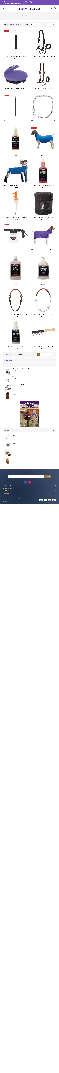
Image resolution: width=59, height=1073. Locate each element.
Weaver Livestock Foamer (16, 248)
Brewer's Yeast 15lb (18, 439)
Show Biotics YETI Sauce (19, 382)
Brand (25, 16)
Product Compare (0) (15, 24)
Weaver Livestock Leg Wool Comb (43, 344)
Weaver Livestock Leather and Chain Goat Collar (19, 312)
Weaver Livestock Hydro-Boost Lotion (43, 280)
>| (53, 352)
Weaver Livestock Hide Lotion (15, 280)
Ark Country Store (49, 1)
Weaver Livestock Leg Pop (15, 344)
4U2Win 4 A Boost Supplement (21, 374)
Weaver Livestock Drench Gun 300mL (15, 216)
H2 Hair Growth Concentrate (21, 366)
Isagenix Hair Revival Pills (19, 390)
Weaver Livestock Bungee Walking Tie (16, 120)
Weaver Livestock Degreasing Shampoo (43, 184)
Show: (44, 24)
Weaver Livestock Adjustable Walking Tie (16, 56)
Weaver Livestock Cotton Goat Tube (43, 152)
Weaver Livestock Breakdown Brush (15, 88)
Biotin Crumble (16, 447)
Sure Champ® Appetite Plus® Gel (22, 431)
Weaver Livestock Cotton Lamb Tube (15, 184)
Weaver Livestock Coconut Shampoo (15, 152)
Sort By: (27, 24)
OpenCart (13, 496)
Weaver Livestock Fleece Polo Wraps (43, 216)
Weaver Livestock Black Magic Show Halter (44, 56)
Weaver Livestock (34, 16)
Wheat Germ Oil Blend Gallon (21, 456)
